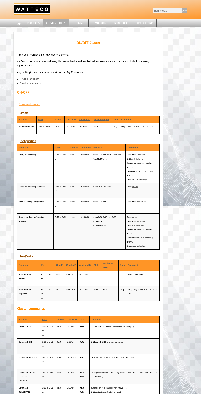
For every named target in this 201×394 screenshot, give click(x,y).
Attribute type (101, 119)
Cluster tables (55, 23)
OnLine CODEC (121, 23)
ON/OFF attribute (29, 79)
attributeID (141, 202)
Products (33, 23)
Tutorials (78, 23)
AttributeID (84, 119)
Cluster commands (30, 83)
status (135, 186)
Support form (144, 23)
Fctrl (40, 119)
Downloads (99, 23)
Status (97, 265)
